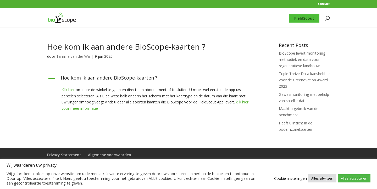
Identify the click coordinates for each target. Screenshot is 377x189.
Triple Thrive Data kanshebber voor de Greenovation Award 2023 (304, 80)
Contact (324, 4)
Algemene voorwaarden (109, 154)
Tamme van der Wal (73, 56)
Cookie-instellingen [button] (290, 178)
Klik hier (68, 89)
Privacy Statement (64, 154)
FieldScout (304, 18)
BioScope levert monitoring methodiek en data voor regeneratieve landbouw (302, 59)
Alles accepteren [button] (354, 178)
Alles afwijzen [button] (322, 178)
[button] (151, 79)
